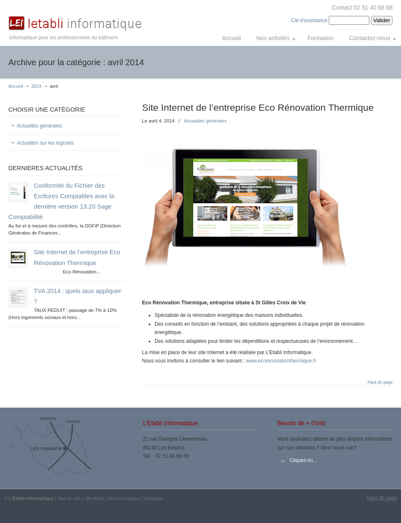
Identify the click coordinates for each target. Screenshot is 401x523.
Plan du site (69, 498)
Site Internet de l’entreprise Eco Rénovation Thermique (258, 107)
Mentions (95, 498)
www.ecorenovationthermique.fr (281, 361)
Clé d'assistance (310, 20)
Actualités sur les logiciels (45, 143)
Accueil (15, 86)
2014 (36, 86)
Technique (153, 498)
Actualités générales (205, 120)
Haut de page (380, 382)
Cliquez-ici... (303, 460)
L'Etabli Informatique (75, 17)
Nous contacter (124, 498)
